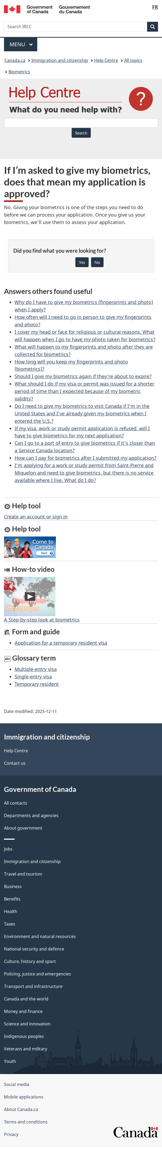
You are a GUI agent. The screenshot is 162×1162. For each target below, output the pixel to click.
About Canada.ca (21, 1109)
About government (23, 828)
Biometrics (19, 72)
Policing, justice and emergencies (37, 974)
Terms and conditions (26, 1122)
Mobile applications (23, 1097)
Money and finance (23, 1011)
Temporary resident (37, 684)
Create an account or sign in (36, 516)
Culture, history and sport (30, 961)
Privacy (11, 1134)
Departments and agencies (31, 815)
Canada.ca (15, 60)
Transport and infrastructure (33, 986)
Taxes (9, 924)
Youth (10, 1061)
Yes (82, 262)
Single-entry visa (33, 676)
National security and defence (34, 949)
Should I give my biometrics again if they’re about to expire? (83, 376)
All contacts (15, 803)
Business (13, 886)
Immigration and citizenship (59, 60)
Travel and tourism (23, 874)
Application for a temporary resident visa (61, 643)
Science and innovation (27, 1024)
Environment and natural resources (40, 936)
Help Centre (106, 60)
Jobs (8, 849)
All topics (133, 60)
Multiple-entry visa (36, 669)
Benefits (12, 899)
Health (10, 911)
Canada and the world (26, 999)
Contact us (15, 763)
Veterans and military (25, 1049)
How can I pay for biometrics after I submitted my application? (85, 458)
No (97, 262)
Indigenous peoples (24, 1036)
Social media (16, 1084)
